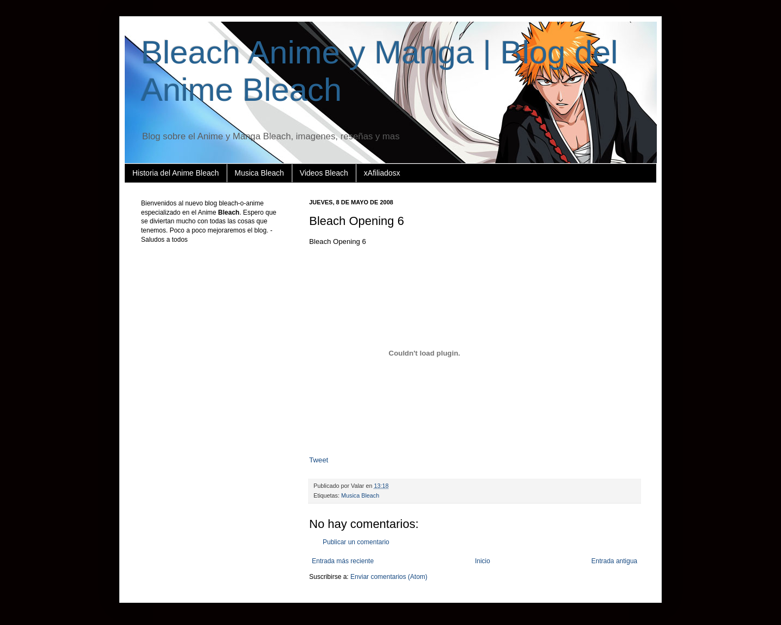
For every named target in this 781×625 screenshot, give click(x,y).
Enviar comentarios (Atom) (388, 577)
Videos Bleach (324, 173)
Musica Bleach (259, 173)
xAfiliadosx (382, 173)
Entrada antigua (614, 561)
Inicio (482, 561)
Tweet (318, 460)
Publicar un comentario (356, 542)
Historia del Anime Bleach (175, 173)
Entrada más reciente (343, 561)
